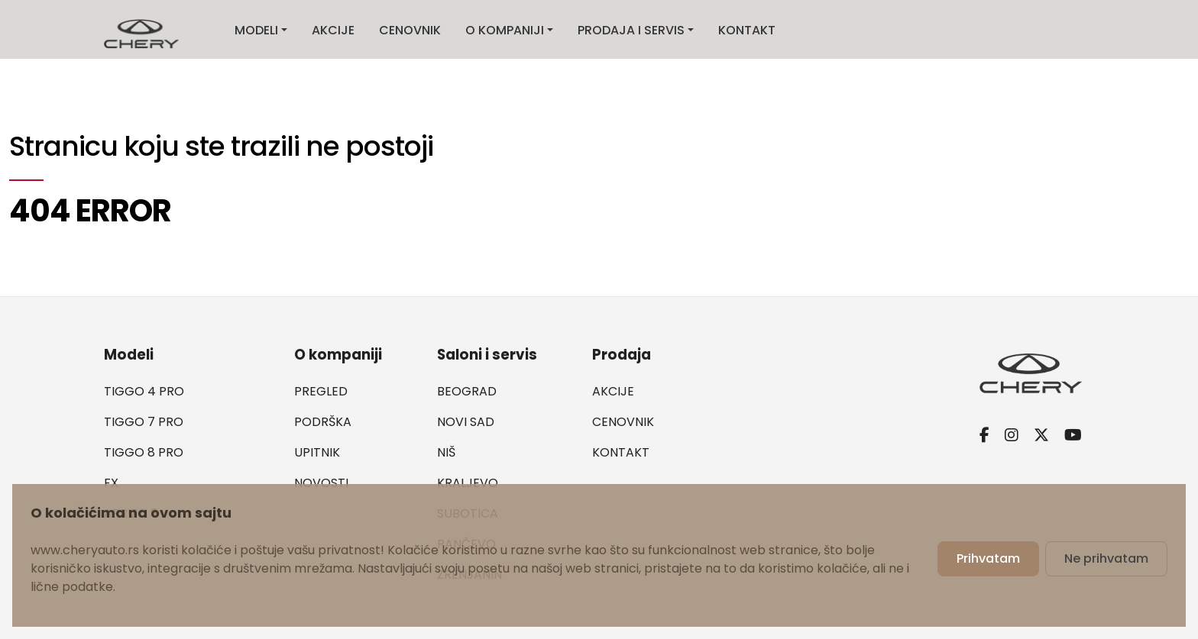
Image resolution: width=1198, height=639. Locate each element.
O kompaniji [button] (504, 30)
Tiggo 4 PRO (144, 391)
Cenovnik (410, 30)
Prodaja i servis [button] (631, 30)
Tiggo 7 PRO (143, 422)
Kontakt (746, 30)
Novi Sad (465, 422)
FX (111, 483)
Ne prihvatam (1106, 558)
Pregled (321, 391)
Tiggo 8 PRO (143, 452)
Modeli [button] (256, 30)
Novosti (321, 483)
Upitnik (317, 452)
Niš (446, 452)
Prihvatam (988, 558)
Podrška (322, 422)
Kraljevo (467, 483)
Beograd (467, 391)
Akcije (333, 30)
